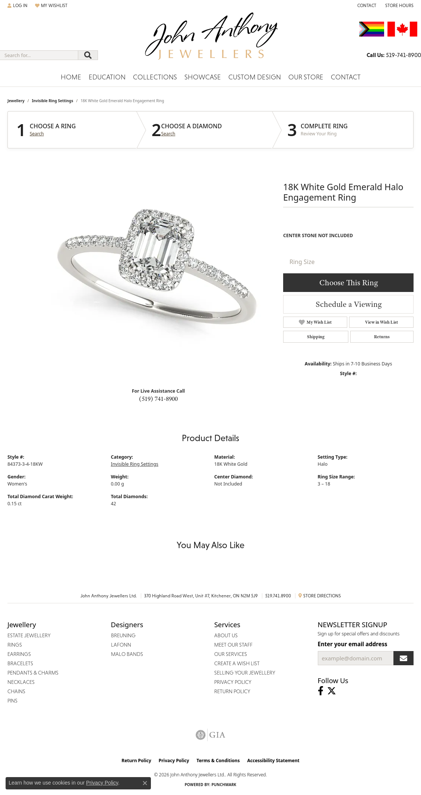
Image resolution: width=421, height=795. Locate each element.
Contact (346, 77)
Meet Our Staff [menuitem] (233, 645)
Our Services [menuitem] (230, 654)
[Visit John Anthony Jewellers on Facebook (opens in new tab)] (320, 690)
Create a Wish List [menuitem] (237, 663)
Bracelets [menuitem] (20, 663)
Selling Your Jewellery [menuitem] (244, 673)
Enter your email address (352, 644)
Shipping (316, 337)
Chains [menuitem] (16, 691)
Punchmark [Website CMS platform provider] (224, 784)
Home (71, 77)
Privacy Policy (174, 760)
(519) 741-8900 (158, 399)
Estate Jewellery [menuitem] (29, 635)
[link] (366, 5)
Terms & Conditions (218, 760)
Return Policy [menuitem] (232, 691)
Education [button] (107, 77)
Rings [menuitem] (14, 645)
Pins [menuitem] (12, 701)
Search (37, 133)
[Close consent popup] (145, 783)
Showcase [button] (202, 77)
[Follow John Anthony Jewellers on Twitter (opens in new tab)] (331, 690)
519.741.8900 (278, 595)
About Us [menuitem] (226, 635)
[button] (17, 5)
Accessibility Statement (273, 760)
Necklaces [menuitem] (21, 682)
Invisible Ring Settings (52, 100)
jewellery (16, 100)
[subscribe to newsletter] (403, 658)
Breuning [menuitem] (123, 635)
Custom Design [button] (254, 77)
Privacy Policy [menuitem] (232, 682)
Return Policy (136, 760)
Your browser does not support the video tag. (156, 268)
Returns (382, 337)
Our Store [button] (305, 77)
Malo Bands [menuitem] (127, 654)
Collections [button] (155, 77)
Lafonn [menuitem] (121, 645)
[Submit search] (88, 55)
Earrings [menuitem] (19, 654)
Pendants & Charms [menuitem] (32, 673)
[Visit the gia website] (210, 735)
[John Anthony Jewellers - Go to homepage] (211, 40)
